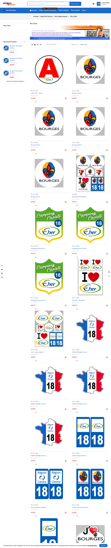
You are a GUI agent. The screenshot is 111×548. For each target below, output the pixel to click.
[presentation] (21, 41)
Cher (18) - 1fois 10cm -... (39, 230)
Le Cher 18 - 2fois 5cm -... (39, 466)
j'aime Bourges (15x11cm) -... (67, 371)
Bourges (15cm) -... (92, 88)
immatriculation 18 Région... (67, 324)
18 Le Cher (7, 26)
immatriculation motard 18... (40, 371)
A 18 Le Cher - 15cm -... (38, 88)
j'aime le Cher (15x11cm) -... (40, 418)
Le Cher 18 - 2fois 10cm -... (95, 418)
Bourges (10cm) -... (64, 88)
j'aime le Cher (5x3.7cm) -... (67, 418)
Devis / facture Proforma (9, 516)
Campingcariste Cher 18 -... (40, 182)
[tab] (32, 45)
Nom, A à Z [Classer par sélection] (94, 45)
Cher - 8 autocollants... (66, 230)
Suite (84, 10)
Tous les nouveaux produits (15, 81)
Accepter (103, 545)
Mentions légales (27, 510)
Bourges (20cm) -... (37, 135)
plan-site (24, 537)
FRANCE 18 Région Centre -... (95, 230)
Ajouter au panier (52, 93)
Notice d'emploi (6, 508)
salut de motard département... (68, 466)
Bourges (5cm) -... (64, 135)
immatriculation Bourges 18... (96, 324)
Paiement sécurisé (27, 518)
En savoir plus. (92, 545)
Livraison (4, 514)
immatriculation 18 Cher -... (40, 324)
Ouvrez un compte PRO (29, 521)
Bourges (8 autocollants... (95, 135)
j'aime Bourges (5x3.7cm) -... (95, 371)
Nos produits (5, 511)
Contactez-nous (104, 9)
